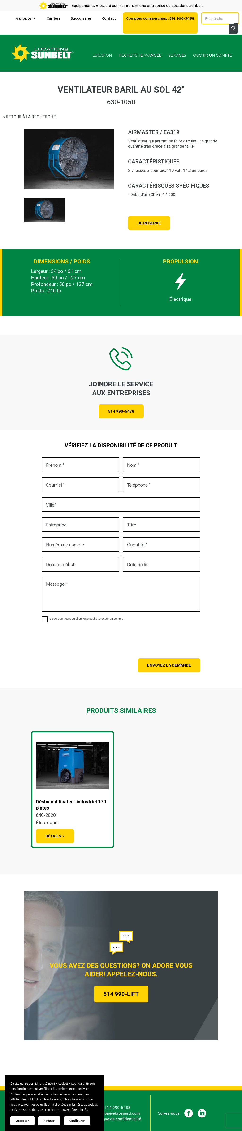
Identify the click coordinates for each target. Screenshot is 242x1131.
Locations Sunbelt (187, 6)
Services (177, 56)
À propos (24, 18)
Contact (109, 18)
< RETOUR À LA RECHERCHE (29, 116)
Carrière (53, 18)
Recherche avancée (140, 56)
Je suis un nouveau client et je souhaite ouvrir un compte (82, 618)
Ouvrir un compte (212, 56)
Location (102, 56)
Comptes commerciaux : (160, 18)
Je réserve (149, 223)
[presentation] (77, 637)
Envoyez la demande (169, 665)
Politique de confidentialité (117, 1117)
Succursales (81, 18)
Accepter (22, 1121)
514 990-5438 (121, 411)
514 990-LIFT (121, 994)
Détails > (55, 836)
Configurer (77, 1121)
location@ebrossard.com (117, 1112)
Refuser (49, 1121)
